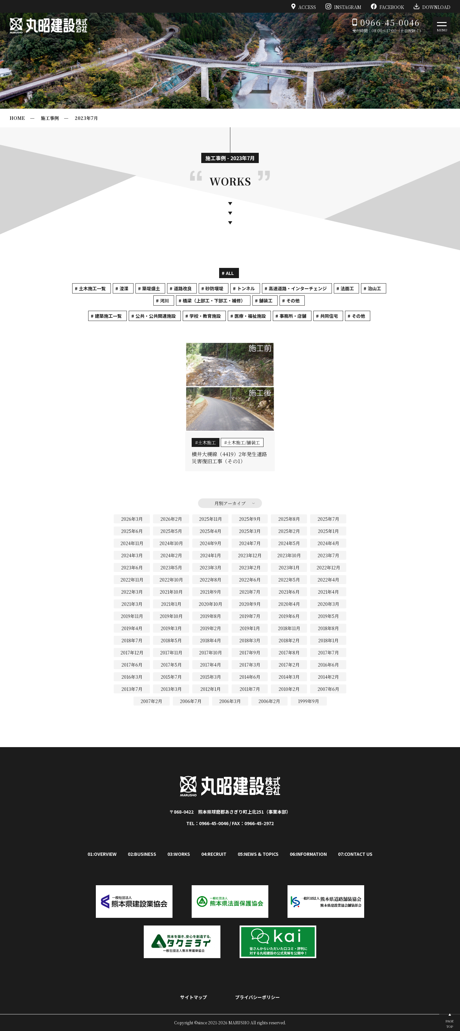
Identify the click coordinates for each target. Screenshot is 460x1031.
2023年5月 (171, 567)
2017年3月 (249, 664)
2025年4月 (210, 531)
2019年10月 (171, 616)
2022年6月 (250, 579)
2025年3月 (250, 531)
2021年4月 (328, 592)
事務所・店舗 (293, 316)
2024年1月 (210, 555)
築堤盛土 (151, 288)
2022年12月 (328, 567)
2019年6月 (289, 616)
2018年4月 (210, 640)
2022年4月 (328, 579)
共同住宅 (329, 316)
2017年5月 (171, 664)
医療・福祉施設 (250, 316)
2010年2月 (289, 689)
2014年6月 (249, 677)
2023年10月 (289, 555)
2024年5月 (289, 543)
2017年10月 (210, 652)
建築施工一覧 (108, 316)
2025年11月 (210, 519)
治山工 (374, 288)
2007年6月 (328, 689)
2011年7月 (250, 689)
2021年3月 (131, 604)
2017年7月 (328, 652)
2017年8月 (289, 652)
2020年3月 (328, 604)
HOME (17, 118)
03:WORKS (178, 854)
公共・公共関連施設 (155, 316)
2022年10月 (171, 579)
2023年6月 (132, 567)
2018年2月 (289, 640)
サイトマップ (193, 997)
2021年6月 (289, 592)
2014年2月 (328, 677)
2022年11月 (131, 579)
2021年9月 (210, 592)
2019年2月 (210, 628)
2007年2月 (151, 701)
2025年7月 (328, 519)
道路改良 (183, 288)
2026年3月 (132, 519)
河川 (164, 300)
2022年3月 (132, 592)
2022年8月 (210, 579)
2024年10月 (171, 543)
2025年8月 (289, 519)
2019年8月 (210, 616)
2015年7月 (171, 677)
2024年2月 (171, 555)
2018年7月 (131, 640)
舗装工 (265, 300)
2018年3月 (249, 640)
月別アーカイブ (230, 503)
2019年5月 (328, 616)
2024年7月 (250, 543)
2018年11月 (289, 628)
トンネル (246, 288)
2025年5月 (171, 531)
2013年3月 (171, 689)
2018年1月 (328, 640)
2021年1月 (171, 604)
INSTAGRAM (343, 6)
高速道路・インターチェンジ (298, 288)
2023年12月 (250, 555)
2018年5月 (171, 640)
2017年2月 (289, 664)
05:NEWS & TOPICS (258, 854)
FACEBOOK (387, 6)
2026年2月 (171, 519)
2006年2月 (269, 701)
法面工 (347, 288)
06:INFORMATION (308, 854)
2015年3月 (210, 677)
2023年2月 (250, 567)
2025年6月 (132, 531)
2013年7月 (131, 689)
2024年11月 (131, 543)
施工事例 (50, 118)
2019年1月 (250, 628)
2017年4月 (210, 664)
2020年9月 (250, 604)
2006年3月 (230, 701)
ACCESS (303, 6)
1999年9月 (308, 701)
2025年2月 (289, 531)
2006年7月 (191, 701)
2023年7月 (86, 118)
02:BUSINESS (142, 854)
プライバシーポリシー (257, 997)
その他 (293, 300)
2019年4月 (131, 628)
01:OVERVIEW (102, 854)
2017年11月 (171, 652)
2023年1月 (289, 567)
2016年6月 (328, 664)
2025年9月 (250, 519)
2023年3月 (210, 567)
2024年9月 (210, 543)
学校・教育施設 (205, 316)
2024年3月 (132, 555)
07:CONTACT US (355, 854)
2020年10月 (210, 604)
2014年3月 (289, 677)
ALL (230, 273)
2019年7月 (249, 616)
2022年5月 (289, 579)
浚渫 (123, 288)
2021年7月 (249, 592)
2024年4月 (328, 543)
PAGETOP (450, 1024)
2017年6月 (131, 664)
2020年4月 (289, 604)
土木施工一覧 (92, 288)
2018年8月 (328, 628)
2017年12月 (131, 652)
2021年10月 (171, 592)
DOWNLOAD (432, 6)
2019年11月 (132, 616)
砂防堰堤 (214, 288)
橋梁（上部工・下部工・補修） (214, 300)
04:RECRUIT (213, 854)
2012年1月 (210, 689)
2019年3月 (171, 628)
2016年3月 (131, 677)
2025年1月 (328, 531)
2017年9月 (249, 652)
